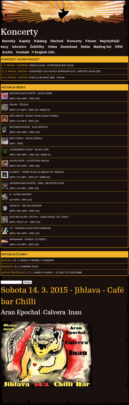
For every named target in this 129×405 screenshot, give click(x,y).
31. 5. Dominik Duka (26, 266)
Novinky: (7, 260)
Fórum (91, 41)
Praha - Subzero (17, 65)
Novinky (8, 41)
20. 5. (4, 77)
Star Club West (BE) (42, 77)
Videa (52, 46)
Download (69, 46)
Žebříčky (37, 46)
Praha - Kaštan (17, 77)
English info (45, 52)
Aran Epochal (20, 312)
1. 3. (3, 65)
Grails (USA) (37, 65)
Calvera (54, 312)
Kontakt (22, 52)
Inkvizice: (7, 266)
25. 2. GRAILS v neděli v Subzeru (33, 260)
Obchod (56, 41)
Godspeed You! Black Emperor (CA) (52, 71)
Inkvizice (19, 46)
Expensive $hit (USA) (60, 65)
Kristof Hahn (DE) (89, 71)
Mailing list (102, 46)
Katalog (40, 41)
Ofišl (119, 46)
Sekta (85, 46)
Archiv (7, 52)
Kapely (24, 41)
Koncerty (74, 41)
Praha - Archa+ (18, 71)
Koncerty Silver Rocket (20, 59)
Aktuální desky (13, 87)
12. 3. (4, 71)
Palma (61, 77)
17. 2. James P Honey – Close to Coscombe (54, 272)
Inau (75, 312)
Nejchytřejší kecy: (14, 272)
